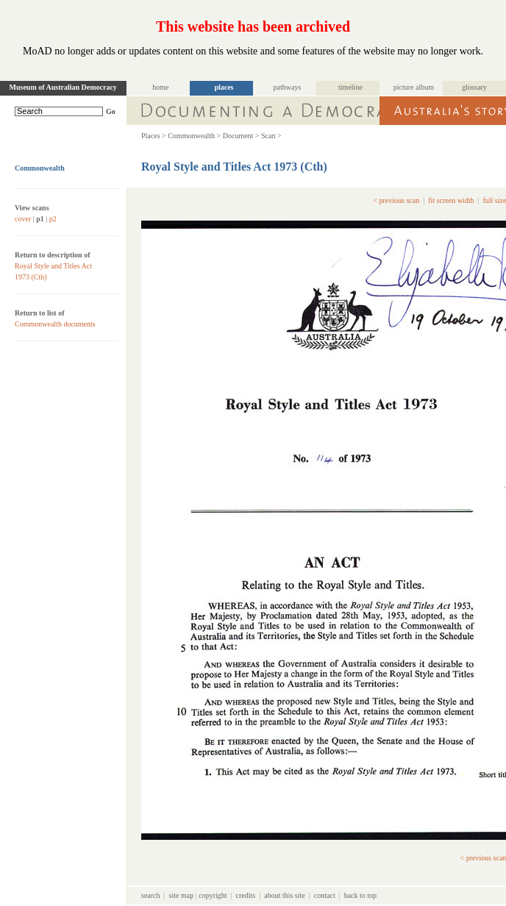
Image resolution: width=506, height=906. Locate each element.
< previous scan (396, 200)
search (150, 895)
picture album (413, 87)
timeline (350, 87)
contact (324, 895)
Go (110, 111)
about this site (284, 895)
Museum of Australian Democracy (63, 87)
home (160, 87)
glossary (474, 87)
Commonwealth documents (55, 324)
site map (181, 895)
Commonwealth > (194, 136)
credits (246, 895)
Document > (241, 136)
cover (23, 219)
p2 (53, 219)
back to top (360, 895)
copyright (213, 895)
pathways (288, 87)
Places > (153, 136)
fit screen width (451, 200)
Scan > (271, 136)
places (223, 87)
